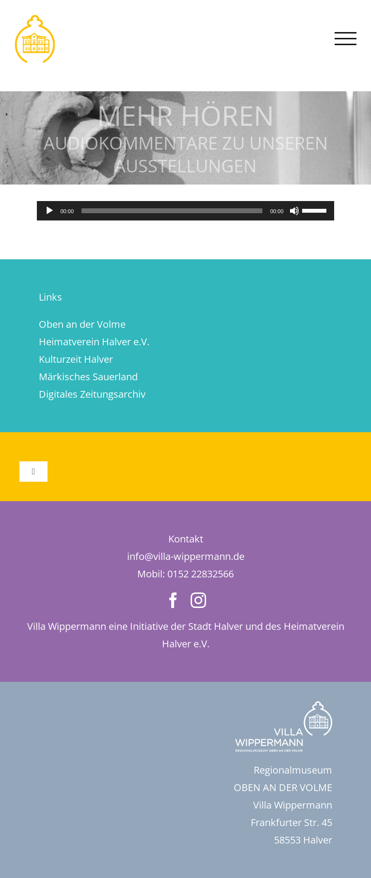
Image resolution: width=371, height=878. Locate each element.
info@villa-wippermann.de (185, 556)
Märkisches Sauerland (88, 376)
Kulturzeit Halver (76, 359)
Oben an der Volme (82, 324)
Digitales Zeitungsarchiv (92, 394)
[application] (185, 210)
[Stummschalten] (294, 211)
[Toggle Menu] (346, 38)
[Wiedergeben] (49, 211)
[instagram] (198, 600)
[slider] (171, 210)
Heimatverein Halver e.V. (94, 341)
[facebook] (173, 600)
